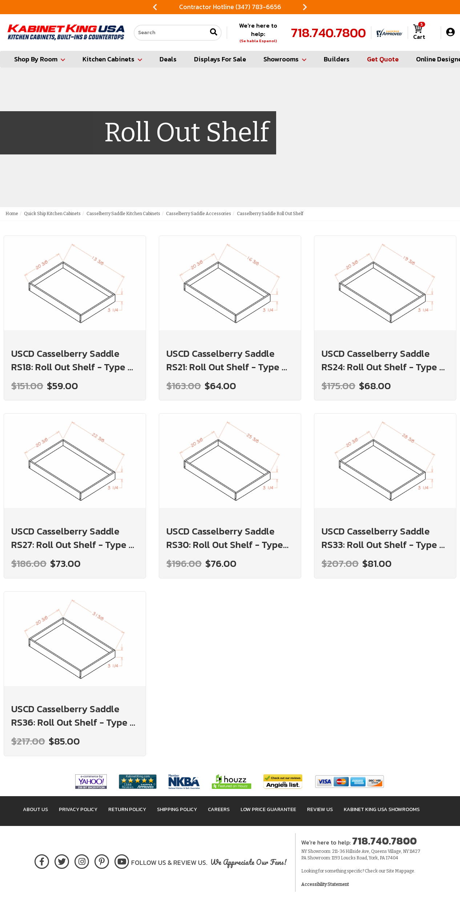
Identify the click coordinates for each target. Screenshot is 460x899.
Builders (337, 59)
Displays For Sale (220, 59)
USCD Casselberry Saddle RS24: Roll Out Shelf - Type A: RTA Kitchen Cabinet (385, 360)
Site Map (395, 871)
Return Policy (127, 809)
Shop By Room (39, 59)
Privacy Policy (78, 809)
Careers (219, 809)
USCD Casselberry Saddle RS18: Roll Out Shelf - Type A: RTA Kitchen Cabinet (73, 360)
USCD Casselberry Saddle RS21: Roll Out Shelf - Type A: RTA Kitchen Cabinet (228, 360)
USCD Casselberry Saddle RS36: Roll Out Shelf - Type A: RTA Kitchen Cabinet (74, 715)
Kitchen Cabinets (112, 59)
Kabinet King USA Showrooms (382, 809)
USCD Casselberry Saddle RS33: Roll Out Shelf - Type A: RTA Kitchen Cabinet (385, 537)
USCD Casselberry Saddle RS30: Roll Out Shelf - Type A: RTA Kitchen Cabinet (224, 537)
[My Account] (450, 32)
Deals (168, 59)
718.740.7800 (328, 32)
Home (11, 213)
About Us (35, 809)
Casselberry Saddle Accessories (198, 213)
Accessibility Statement (325, 884)
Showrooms (284, 59)
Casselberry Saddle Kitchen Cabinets (123, 213)
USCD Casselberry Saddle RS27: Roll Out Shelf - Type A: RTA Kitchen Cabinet (74, 537)
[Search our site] (170, 32)
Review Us (320, 809)
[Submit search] (213, 33)
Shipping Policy (177, 809)
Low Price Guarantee (268, 809)
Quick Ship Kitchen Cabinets (52, 213)
